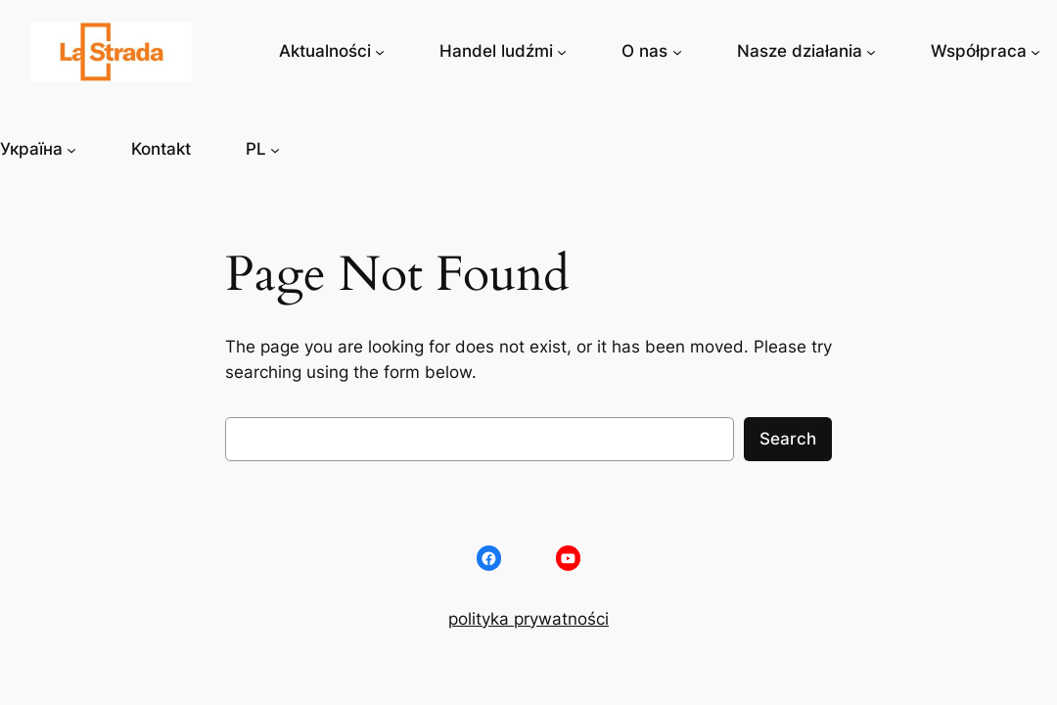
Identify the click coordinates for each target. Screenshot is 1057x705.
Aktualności (325, 51)
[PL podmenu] (275, 149)
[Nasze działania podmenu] (871, 51)
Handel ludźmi (496, 51)
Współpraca (979, 51)
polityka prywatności (528, 619)
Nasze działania (799, 51)
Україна (31, 149)
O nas (644, 51)
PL (256, 149)
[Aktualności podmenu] (380, 51)
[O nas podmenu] (677, 51)
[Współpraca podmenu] (1035, 51)
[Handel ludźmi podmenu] (562, 51)
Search (787, 438)
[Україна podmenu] (71, 149)
